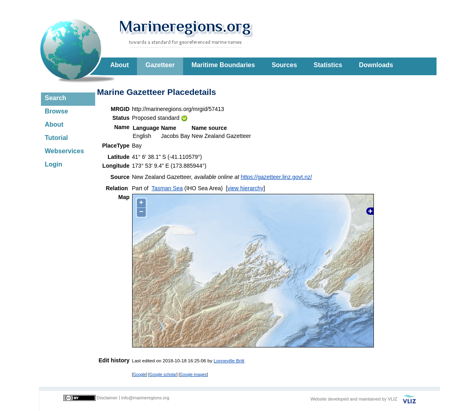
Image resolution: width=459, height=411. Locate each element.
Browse (56, 111)
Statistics (328, 65)
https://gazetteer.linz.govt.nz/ (276, 177)
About (119, 65)
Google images (193, 374)
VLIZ (393, 399)
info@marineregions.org (145, 397)
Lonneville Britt (229, 360)
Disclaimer (107, 397)
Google (139, 374)
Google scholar (162, 374)
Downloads (376, 65)
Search (55, 98)
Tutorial (56, 137)
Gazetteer (160, 65)
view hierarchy (245, 188)
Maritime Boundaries (223, 65)
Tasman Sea (167, 188)
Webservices (64, 151)
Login (54, 164)
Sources (284, 65)
